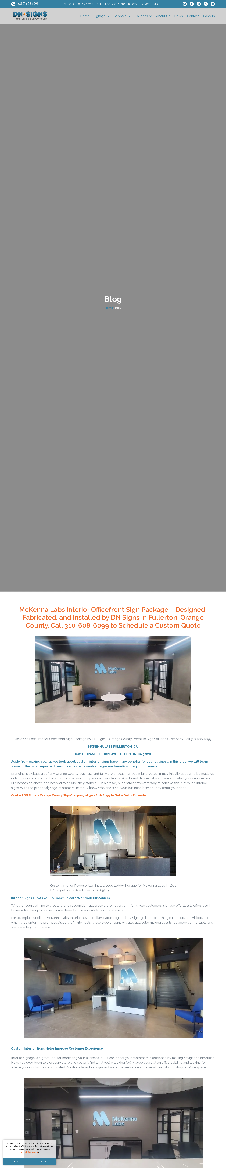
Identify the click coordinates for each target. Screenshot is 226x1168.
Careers (209, 16)
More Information (29, 1152)
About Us (163, 16)
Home (84, 16)
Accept (16, 1161)
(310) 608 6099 (25, 4)
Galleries (143, 16)
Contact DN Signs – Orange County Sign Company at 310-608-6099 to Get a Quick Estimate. (82, 795)
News (178, 16)
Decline (43, 1161)
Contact (193, 16)
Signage (102, 16)
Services (122, 16)
